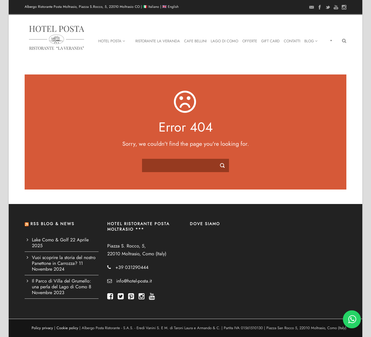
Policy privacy (42, 328)
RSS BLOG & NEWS (52, 224)
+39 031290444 (131, 267)
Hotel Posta (111, 41)
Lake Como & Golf (50, 240)
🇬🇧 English (170, 6)
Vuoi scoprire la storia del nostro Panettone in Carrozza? (64, 260)
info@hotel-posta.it (134, 281)
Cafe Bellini (195, 41)
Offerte (249, 41)
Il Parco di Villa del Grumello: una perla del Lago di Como (61, 284)
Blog (310, 41)
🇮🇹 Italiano (151, 6)
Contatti (292, 41)
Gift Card (270, 41)
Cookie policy (67, 328)
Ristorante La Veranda (157, 41)
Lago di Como (224, 41)
